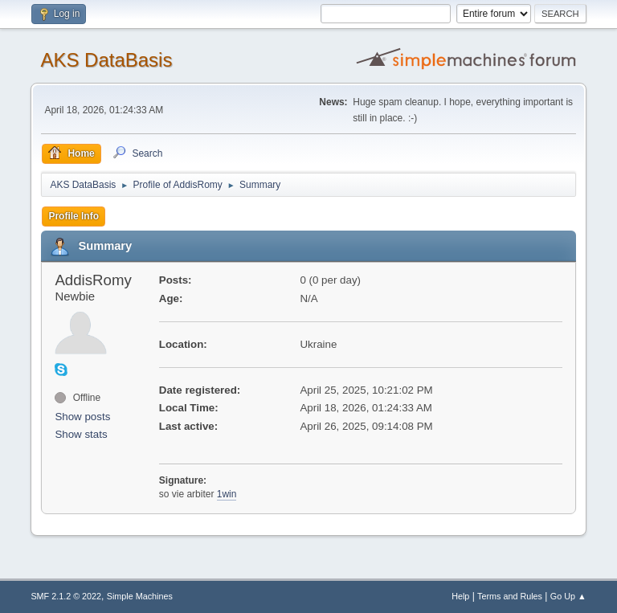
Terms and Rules (509, 596)
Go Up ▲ (568, 596)
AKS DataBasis (106, 60)
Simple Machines (140, 596)
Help (460, 596)
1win (227, 494)
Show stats (81, 434)
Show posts (82, 417)
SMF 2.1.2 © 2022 (66, 596)
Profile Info (73, 216)
